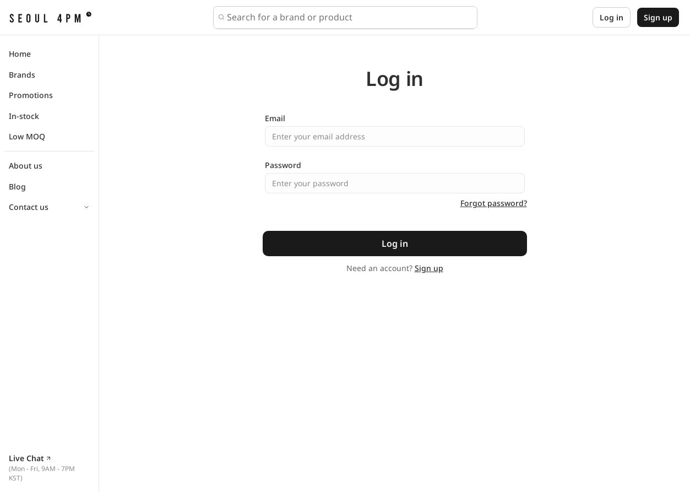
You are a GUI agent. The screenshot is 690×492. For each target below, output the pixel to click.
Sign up (658, 17)
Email (275, 118)
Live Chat (30, 458)
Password (283, 165)
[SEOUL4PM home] (50, 17)
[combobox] (349, 17)
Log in (611, 17)
